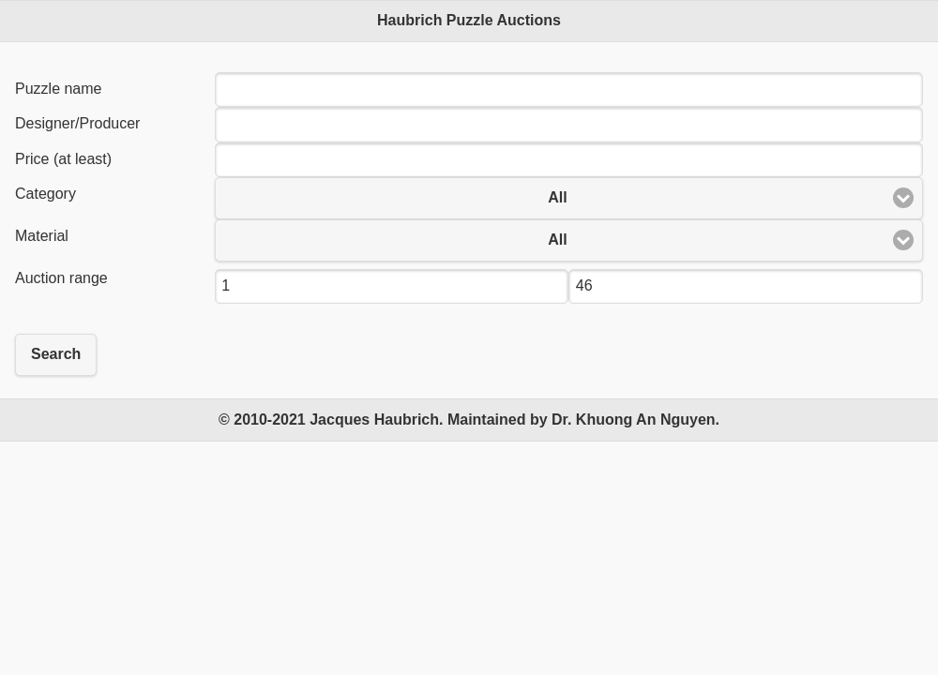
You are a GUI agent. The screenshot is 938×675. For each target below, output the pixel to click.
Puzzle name (58, 89)
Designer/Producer (77, 123)
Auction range (61, 278)
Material (41, 236)
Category (45, 194)
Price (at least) (63, 159)
